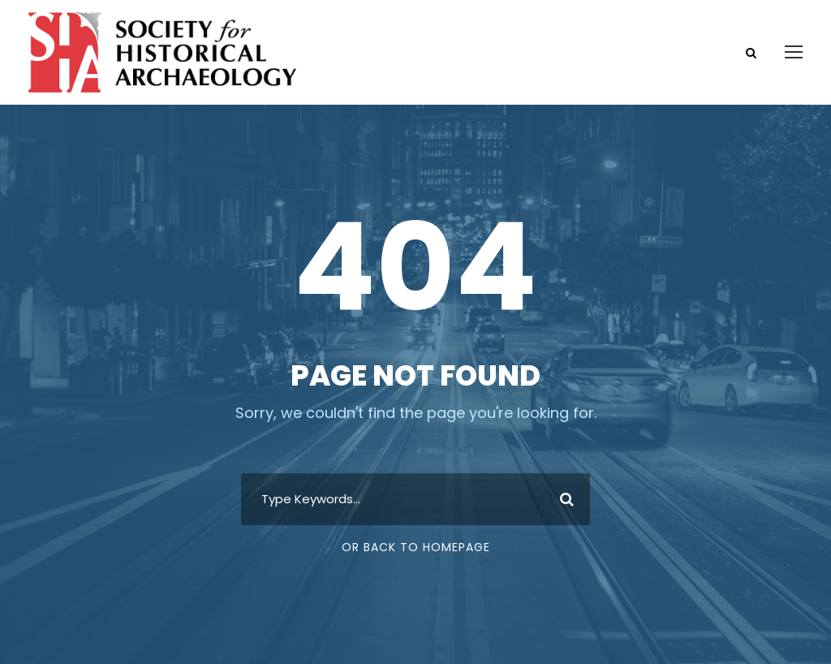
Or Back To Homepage (416, 547)
